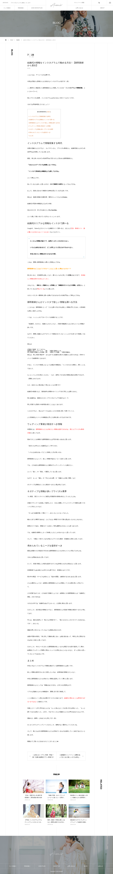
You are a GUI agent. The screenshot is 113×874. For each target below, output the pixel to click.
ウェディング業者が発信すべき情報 (39, 126)
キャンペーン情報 (79, 2)
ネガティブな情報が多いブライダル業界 (40, 129)
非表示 (48, 111)
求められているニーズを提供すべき (39, 132)
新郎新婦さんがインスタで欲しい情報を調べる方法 (44, 123)
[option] (23, 2)
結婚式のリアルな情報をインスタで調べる (41, 119)
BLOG (28, 68)
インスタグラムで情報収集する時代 (39, 116)
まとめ (30, 135)
